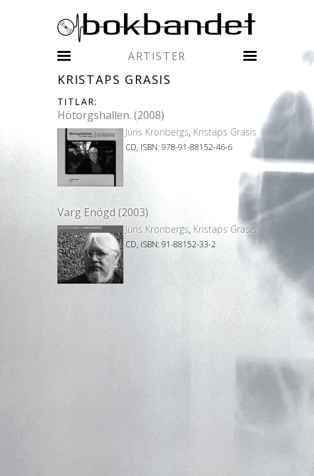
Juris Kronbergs (157, 132)
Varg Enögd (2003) (102, 212)
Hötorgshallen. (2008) (110, 115)
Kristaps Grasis (225, 132)
